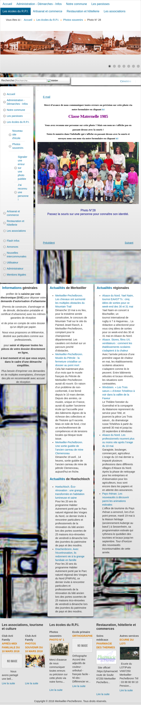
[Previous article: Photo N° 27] (49, 242)
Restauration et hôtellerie (83, 11)
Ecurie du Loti (127, 641)
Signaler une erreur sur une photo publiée (18, 167)
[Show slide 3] (119, 66)
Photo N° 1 (56, 639)
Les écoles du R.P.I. (15, 11)
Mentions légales (16, 274)
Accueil (7, 4)
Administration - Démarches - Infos (39, 4)
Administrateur (15, 268)
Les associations (114, 11)
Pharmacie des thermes (105, 645)
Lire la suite (8, 683)
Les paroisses (100, 4)
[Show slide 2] (114, 66)
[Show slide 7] (138, 66)
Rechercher (8, 80)
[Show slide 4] (123, 66)
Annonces (12, 246)
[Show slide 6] (133, 66)
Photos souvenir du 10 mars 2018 (34, 647)
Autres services (129, 635)
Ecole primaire (81, 632)
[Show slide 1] (109, 66)
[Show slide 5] (128, 66)
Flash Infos (13, 240)
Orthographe (82, 635)
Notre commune (76, 4)
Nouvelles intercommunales (16, 254)
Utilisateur (12, 262)
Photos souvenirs (17, 146)
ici (103, 109)
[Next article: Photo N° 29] (129, 242)
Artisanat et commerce (47, 11)
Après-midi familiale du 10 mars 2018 (11, 647)
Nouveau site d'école (17, 134)
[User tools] (37, 90)
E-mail (46, 96)
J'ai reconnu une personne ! (18, 192)
